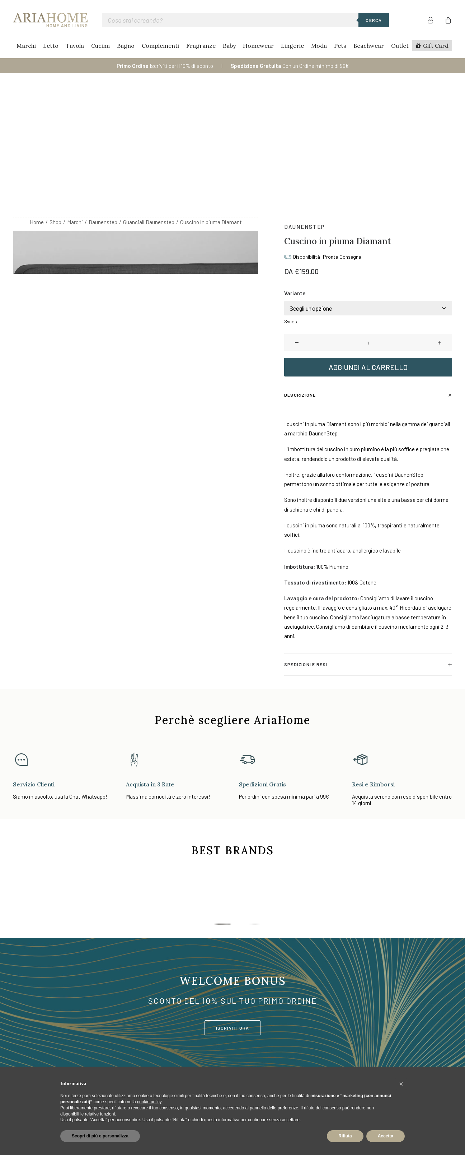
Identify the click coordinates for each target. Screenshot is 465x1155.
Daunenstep (103, 104)
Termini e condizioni (398, 1044)
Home (37, 104)
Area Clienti (305, 1025)
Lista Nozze (223, 1063)
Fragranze (201, 45)
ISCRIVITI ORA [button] (232, 910)
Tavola (75, 45)
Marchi (26, 45)
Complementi (160, 45)
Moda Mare (221, 1054)
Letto (50, 45)
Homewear (258, 45)
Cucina (100, 45)
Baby (229, 45)
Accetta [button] (385, 1135)
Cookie (383, 1025)
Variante (295, 175)
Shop (55, 104)
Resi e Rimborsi (311, 1063)
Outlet (400, 45)
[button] (296, 225)
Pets (340, 45)
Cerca (374, 20)
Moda (319, 45)
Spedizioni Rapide (313, 1054)
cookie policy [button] (149, 1101)
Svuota (291, 204)
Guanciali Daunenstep (148, 104)
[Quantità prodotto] (368, 225)
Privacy (383, 1035)
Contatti (302, 1035)
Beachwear (368, 45)
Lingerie (292, 45)
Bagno (126, 45)
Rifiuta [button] (345, 1135)
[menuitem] (434, 20)
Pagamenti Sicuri (312, 1044)
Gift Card (435, 45)
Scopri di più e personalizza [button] (100, 1135)
